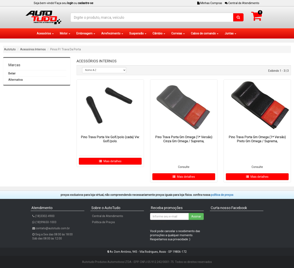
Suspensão (137, 33)
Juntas (230, 33)
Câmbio (159, 33)
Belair (12, 73)
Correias (178, 33)
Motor (65, 33)
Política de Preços (103, 222)
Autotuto (10, 49)
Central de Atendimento (242, 3)
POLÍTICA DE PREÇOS (222, 194)
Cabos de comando (204, 33)
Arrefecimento (112, 33)
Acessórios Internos (33, 49)
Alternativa (15, 79)
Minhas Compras (209, 3)
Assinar (196, 216)
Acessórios (45, 33)
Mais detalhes (110, 161)
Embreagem (85, 33)
